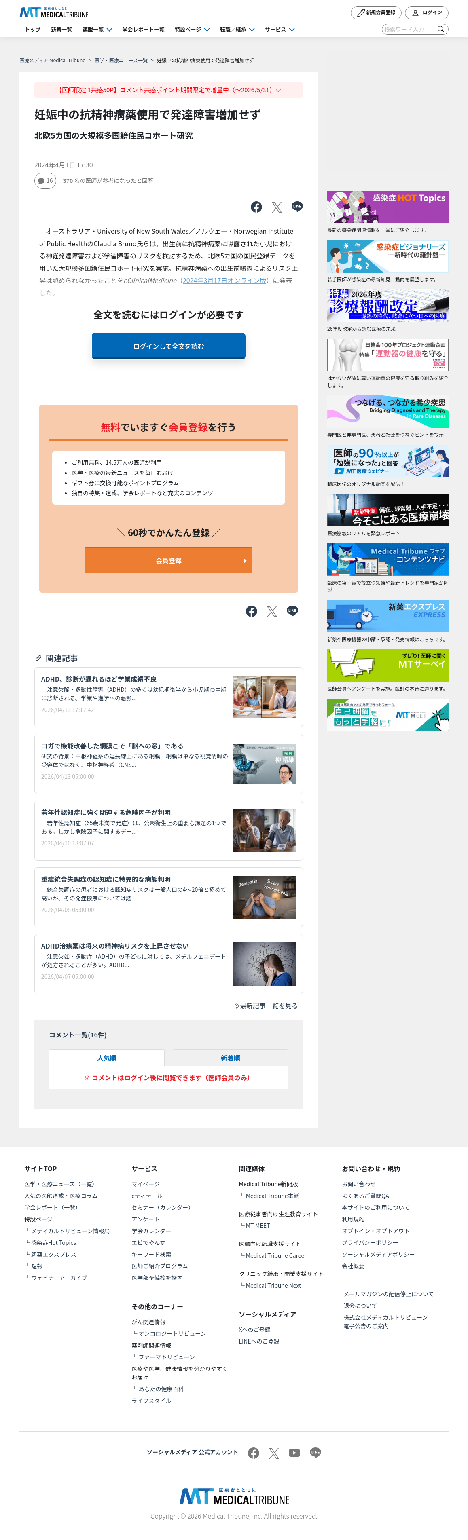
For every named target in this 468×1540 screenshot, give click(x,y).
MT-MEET (258, 1225)
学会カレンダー (151, 1231)
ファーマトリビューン (166, 1357)
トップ (32, 29)
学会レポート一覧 (144, 29)
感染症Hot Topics (53, 1242)
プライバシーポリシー (370, 1242)
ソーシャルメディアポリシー (378, 1254)
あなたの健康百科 (161, 1389)
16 (45, 180)
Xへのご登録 (255, 1329)
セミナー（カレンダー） (162, 1207)
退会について (360, 1305)
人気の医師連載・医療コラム (61, 1195)
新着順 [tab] (230, 1058)
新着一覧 (61, 29)
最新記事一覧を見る (265, 1005)
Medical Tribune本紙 (272, 1195)
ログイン (426, 13)
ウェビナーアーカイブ (59, 1278)
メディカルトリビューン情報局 (70, 1231)
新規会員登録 (376, 13)
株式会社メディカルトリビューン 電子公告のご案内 (388, 1321)
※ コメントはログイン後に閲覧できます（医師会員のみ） (169, 1077)
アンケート (145, 1219)
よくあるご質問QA (365, 1195)
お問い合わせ (359, 1184)
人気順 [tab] (106, 1058)
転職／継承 (233, 29)
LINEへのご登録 (259, 1341)
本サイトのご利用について (376, 1207)
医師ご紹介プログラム (159, 1266)
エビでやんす (148, 1242)
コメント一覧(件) (78, 1034)
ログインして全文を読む (168, 346)
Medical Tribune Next (273, 1285)
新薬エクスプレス (53, 1254)
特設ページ (188, 29)
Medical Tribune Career (276, 1255)
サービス (275, 29)
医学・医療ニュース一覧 (121, 60)
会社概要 (353, 1266)
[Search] (415, 29)
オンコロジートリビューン (172, 1333)
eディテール (147, 1195)
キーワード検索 (151, 1254)
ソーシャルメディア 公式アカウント (192, 1452)
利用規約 (353, 1219)
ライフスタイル (151, 1400)
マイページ (145, 1184)
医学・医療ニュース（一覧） (60, 1184)
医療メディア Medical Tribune (52, 60)
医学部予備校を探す (156, 1278)
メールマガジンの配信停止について (388, 1294)
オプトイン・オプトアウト (376, 1231)
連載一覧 (93, 29)
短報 (36, 1266)
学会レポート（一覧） (52, 1207)
